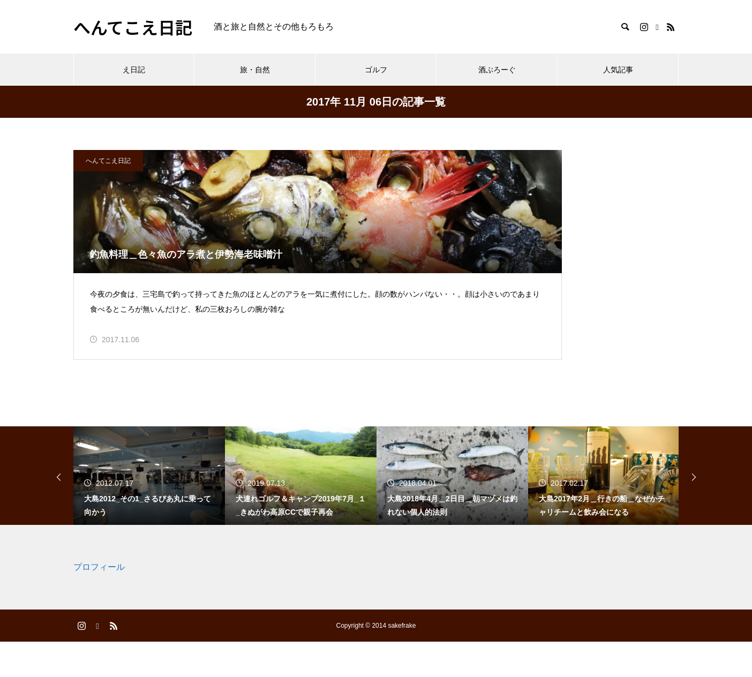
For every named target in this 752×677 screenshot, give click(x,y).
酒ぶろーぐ (497, 69)
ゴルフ (376, 69)
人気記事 (618, 69)
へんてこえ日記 (108, 160)
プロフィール (99, 602)
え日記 (134, 69)
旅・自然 (255, 69)
